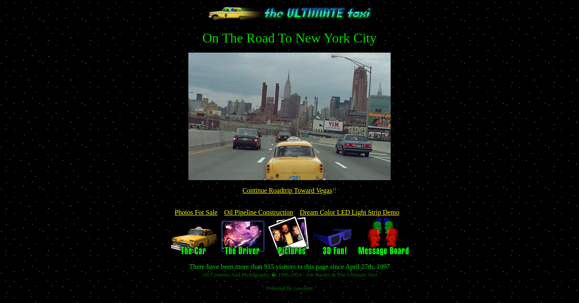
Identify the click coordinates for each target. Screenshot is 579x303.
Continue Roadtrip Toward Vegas (287, 190)
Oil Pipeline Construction (258, 212)
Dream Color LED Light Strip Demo (349, 212)
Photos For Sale (196, 212)
